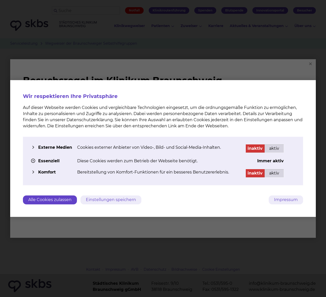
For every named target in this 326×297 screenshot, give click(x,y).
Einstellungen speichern (111, 199)
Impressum (286, 199)
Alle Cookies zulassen (50, 199)
